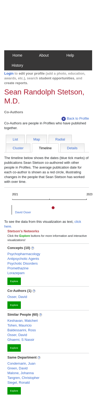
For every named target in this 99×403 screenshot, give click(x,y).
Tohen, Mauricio (19, 325)
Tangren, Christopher (23, 378)
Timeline (45, 148)
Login (8, 73)
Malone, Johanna (20, 373)
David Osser (23, 212)
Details (72, 148)
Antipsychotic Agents (23, 259)
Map (36, 139)
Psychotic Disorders (22, 263)
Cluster (18, 148)
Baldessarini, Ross (21, 330)
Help (70, 55)
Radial (60, 139)
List (15, 139)
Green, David (17, 368)
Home (17, 55)
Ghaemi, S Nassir (20, 340)
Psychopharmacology (23, 254)
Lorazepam (16, 273)
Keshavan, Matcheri (22, 321)
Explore (14, 281)
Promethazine (18, 268)
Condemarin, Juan (21, 363)
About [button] (44, 55)
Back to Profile (75, 118)
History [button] (17, 65)
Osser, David (17, 297)
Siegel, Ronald (18, 382)
